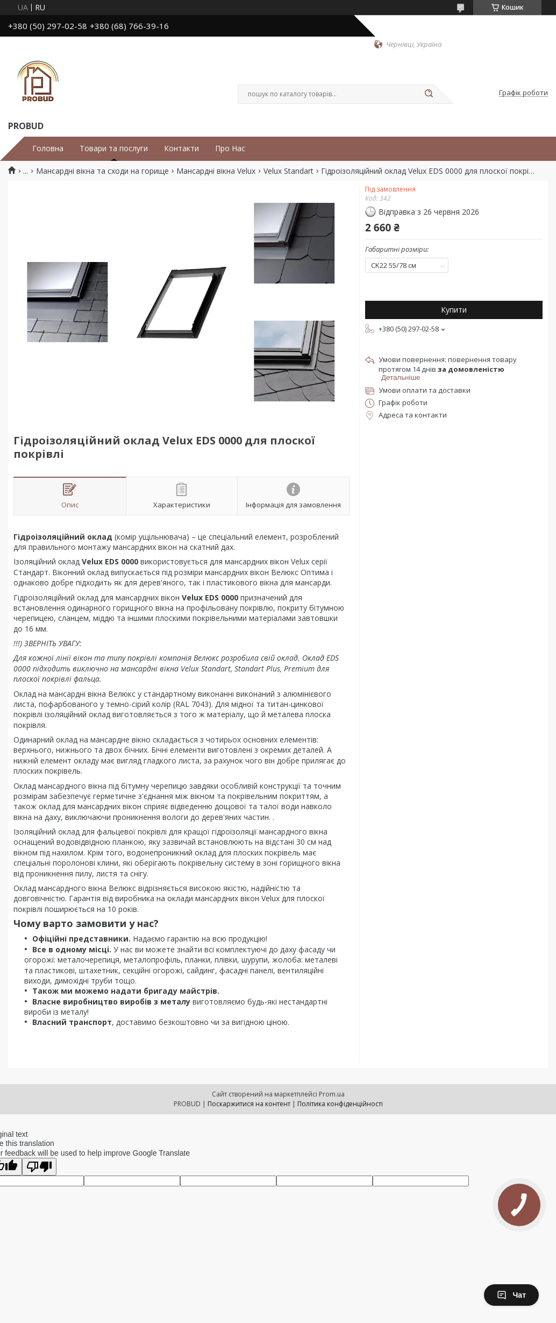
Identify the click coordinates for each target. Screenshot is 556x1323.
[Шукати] (428, 94)
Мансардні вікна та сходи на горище (102, 171)
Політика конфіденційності (340, 1103)
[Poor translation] (39, 1167)
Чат (511, 1295)
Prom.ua (332, 1094)
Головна (47, 148)
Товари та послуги (114, 148)
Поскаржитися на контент (249, 1103)
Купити (454, 310)
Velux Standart (288, 171)
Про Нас (230, 148)
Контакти (181, 148)
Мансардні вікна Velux (215, 171)
